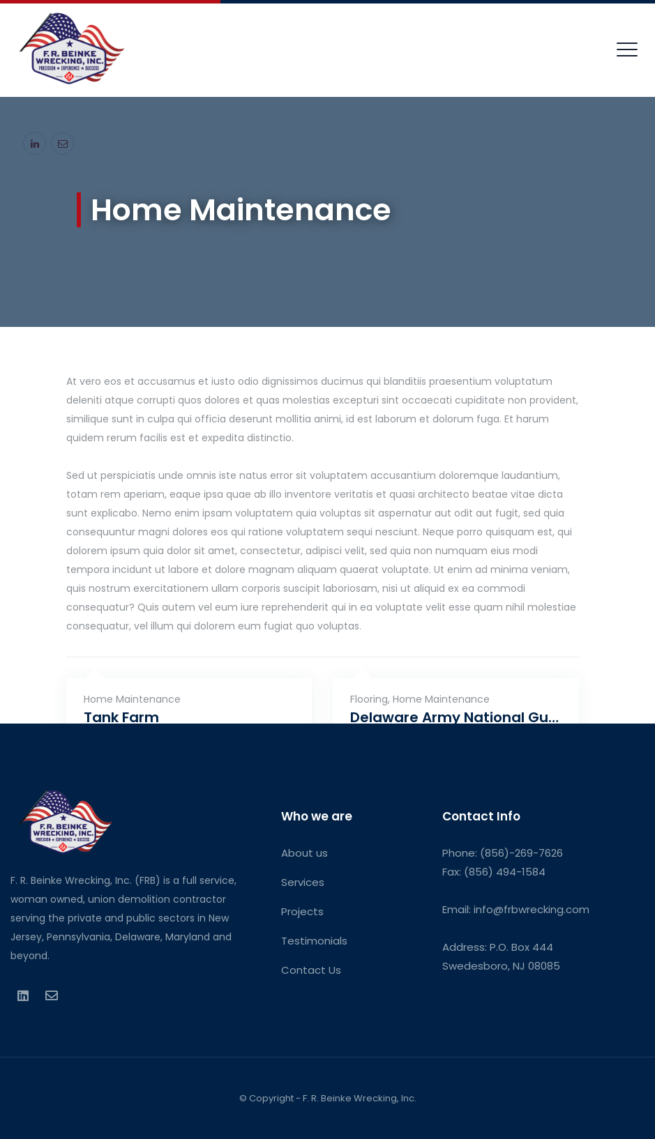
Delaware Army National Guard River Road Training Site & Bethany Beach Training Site (456, 717)
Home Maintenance (132, 699)
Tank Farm (121, 717)
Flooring (369, 699)
